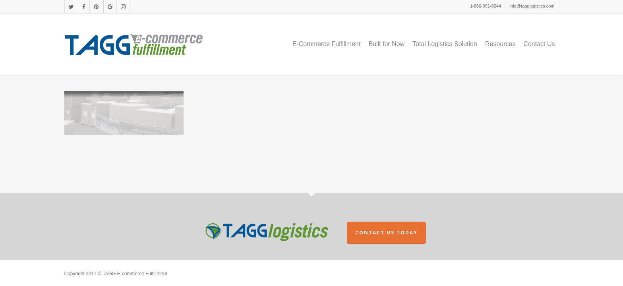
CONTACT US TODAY (386, 232)
